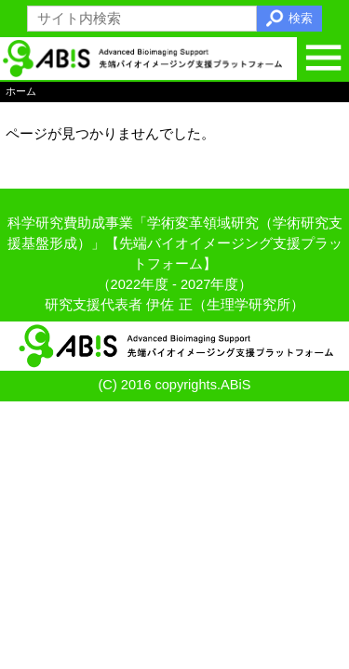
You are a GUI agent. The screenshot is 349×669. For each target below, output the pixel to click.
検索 (301, 18)
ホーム (21, 92)
